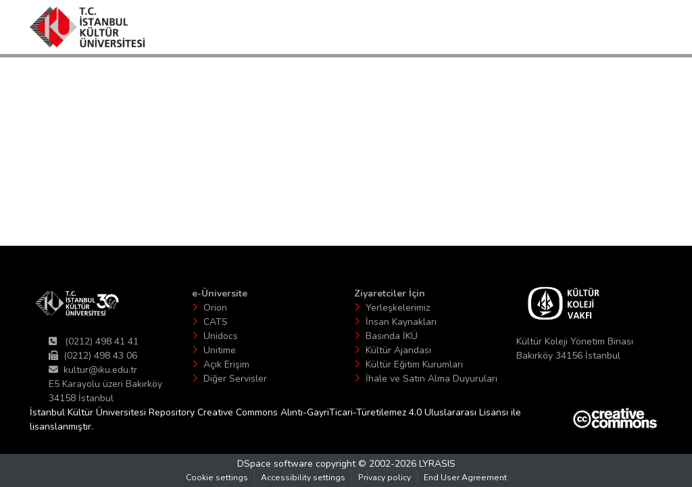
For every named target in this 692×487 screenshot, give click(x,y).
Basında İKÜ (392, 336)
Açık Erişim (226, 364)
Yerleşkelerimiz (398, 307)
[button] (87, 27)
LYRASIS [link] (437, 463)
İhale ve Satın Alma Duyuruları (431, 378)
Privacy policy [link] (384, 477)
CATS (215, 321)
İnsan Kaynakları (401, 321)
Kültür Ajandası (398, 350)
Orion (215, 307)
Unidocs (220, 336)
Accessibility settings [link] (303, 477)
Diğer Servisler (235, 378)
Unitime (219, 350)
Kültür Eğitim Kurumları (414, 364)
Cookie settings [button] (217, 477)
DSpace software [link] (275, 463)
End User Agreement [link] (465, 477)
